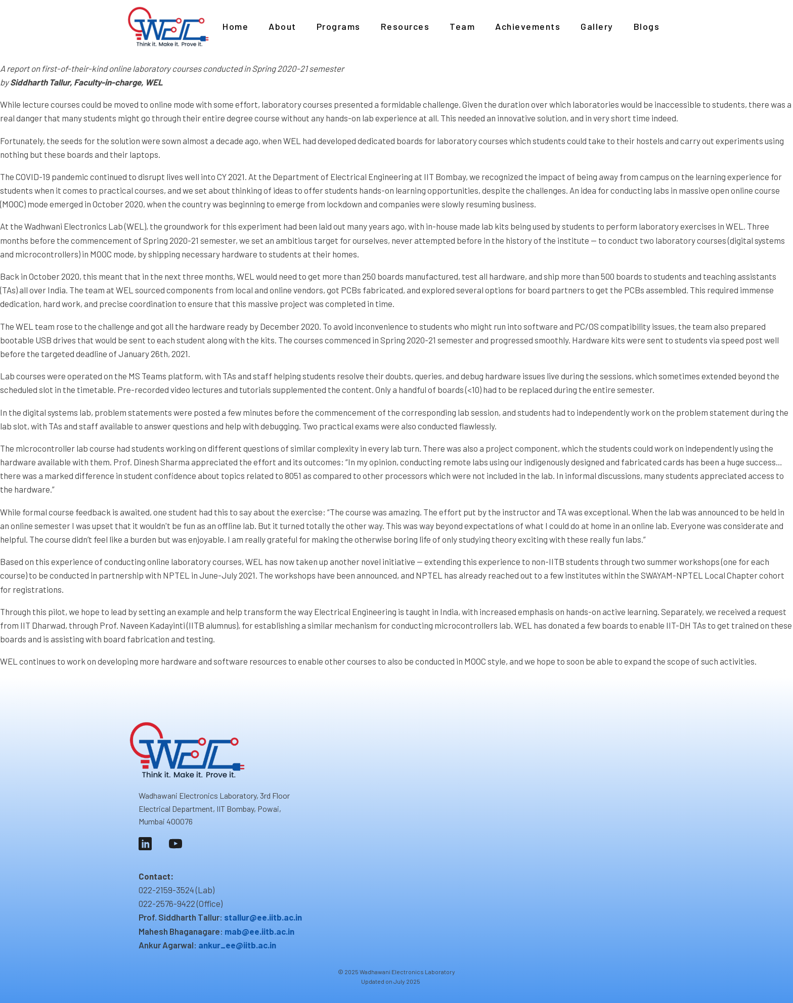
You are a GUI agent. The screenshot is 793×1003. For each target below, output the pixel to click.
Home (235, 26)
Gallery (597, 26)
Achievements (527, 26)
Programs (339, 26)
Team (462, 26)
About (282, 26)
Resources (405, 26)
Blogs (647, 26)
